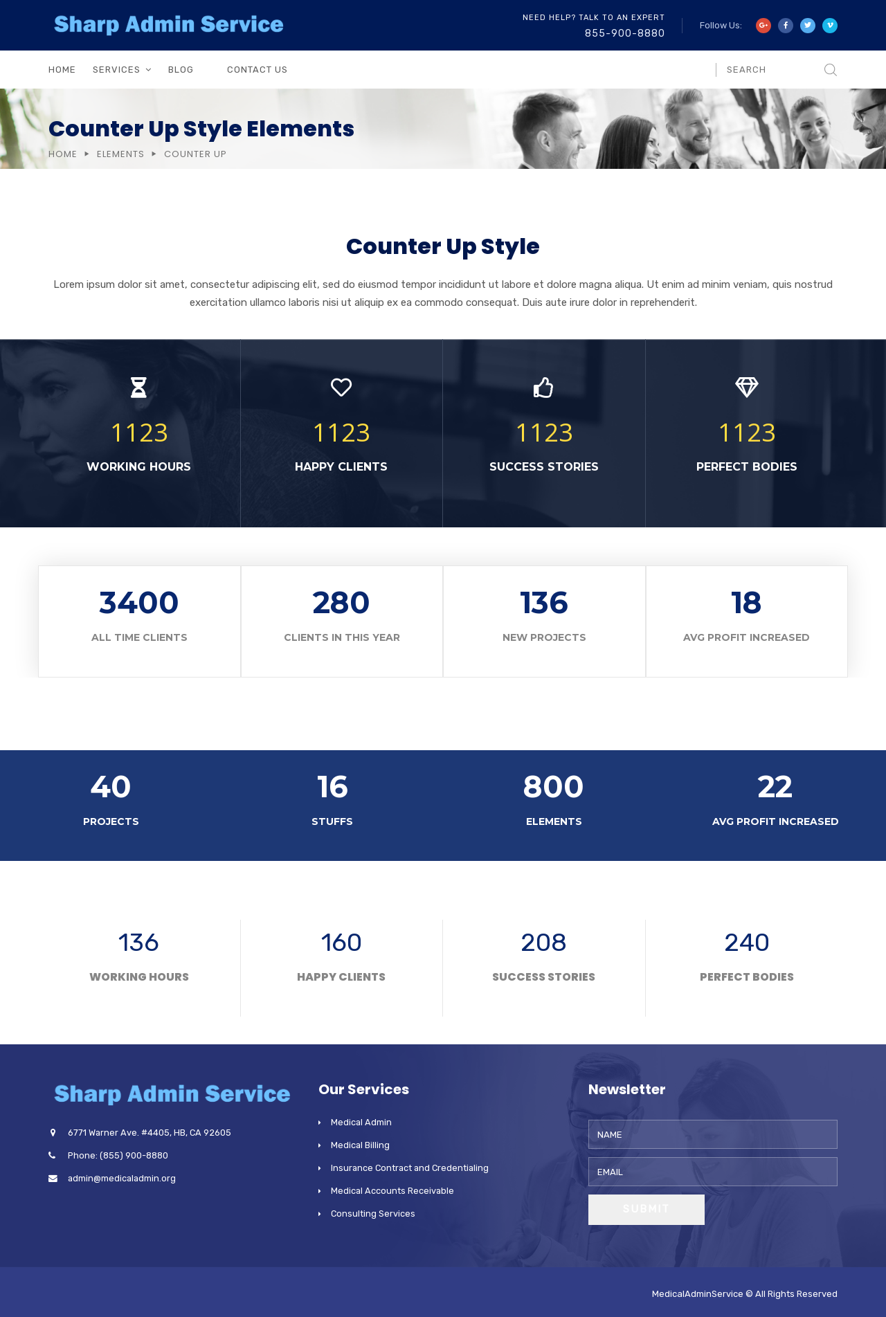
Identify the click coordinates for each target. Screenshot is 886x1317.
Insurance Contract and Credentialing (410, 1168)
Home (62, 69)
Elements (121, 154)
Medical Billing (360, 1145)
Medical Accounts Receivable (392, 1191)
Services (117, 69)
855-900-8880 (625, 33)
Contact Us (257, 69)
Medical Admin (361, 1122)
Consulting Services (373, 1213)
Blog (181, 69)
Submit (646, 1209)
